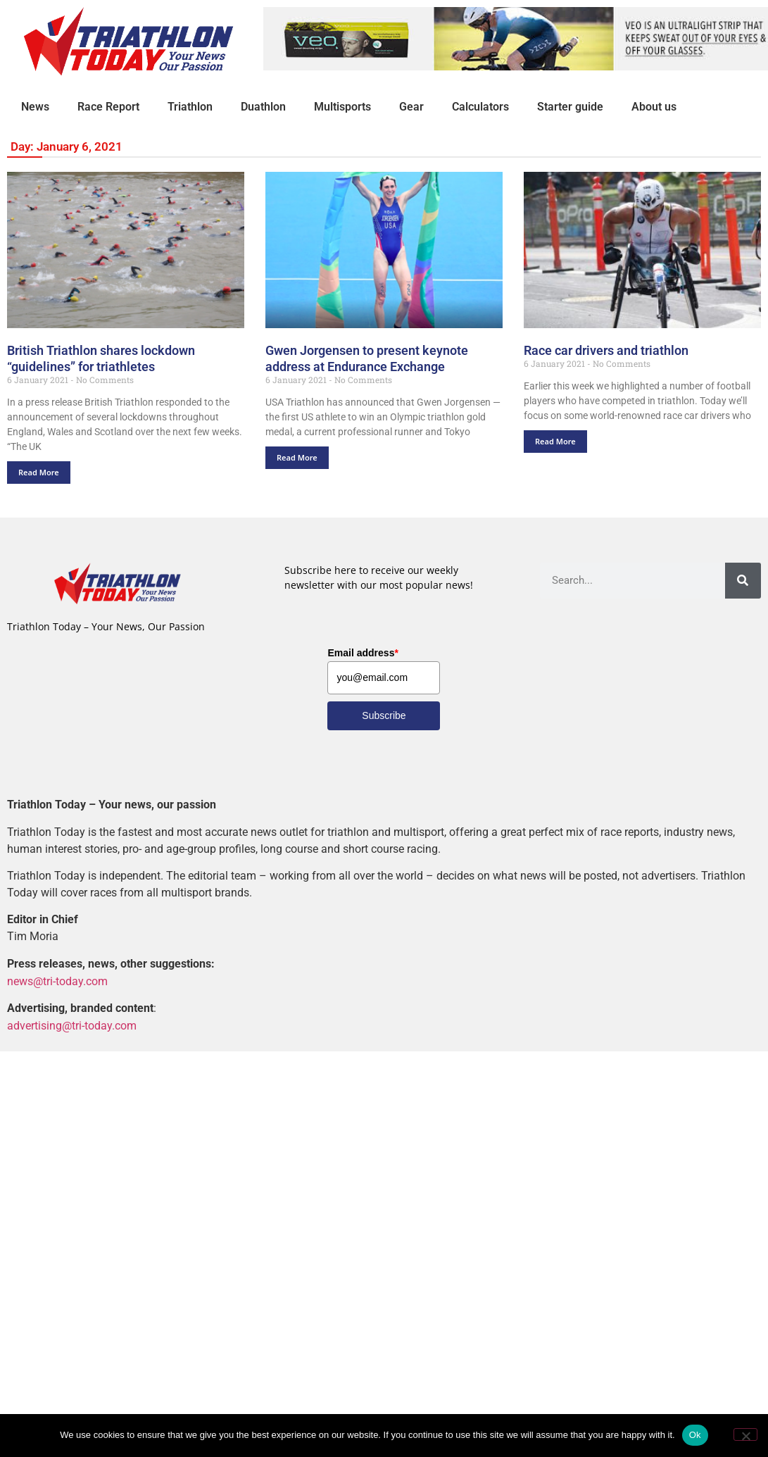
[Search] (743, 581)
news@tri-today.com (57, 981)
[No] (745, 1434)
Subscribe (383, 715)
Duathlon (263, 106)
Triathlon (190, 106)
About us (653, 106)
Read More (38, 472)
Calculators (480, 106)
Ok (695, 1435)
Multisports (342, 106)
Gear (411, 106)
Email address (362, 653)
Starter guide (570, 106)
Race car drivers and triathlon (606, 351)
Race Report (108, 106)
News (35, 106)
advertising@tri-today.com (72, 1025)
